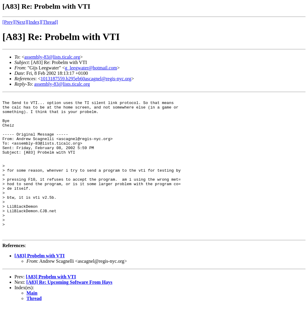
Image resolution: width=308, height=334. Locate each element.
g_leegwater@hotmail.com (91, 67)
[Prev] (8, 22)
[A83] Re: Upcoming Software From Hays (69, 310)
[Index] (34, 22)
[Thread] (49, 22)
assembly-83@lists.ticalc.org (52, 57)
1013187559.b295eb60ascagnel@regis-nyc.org (86, 78)
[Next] (20, 22)
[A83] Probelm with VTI (39, 283)
